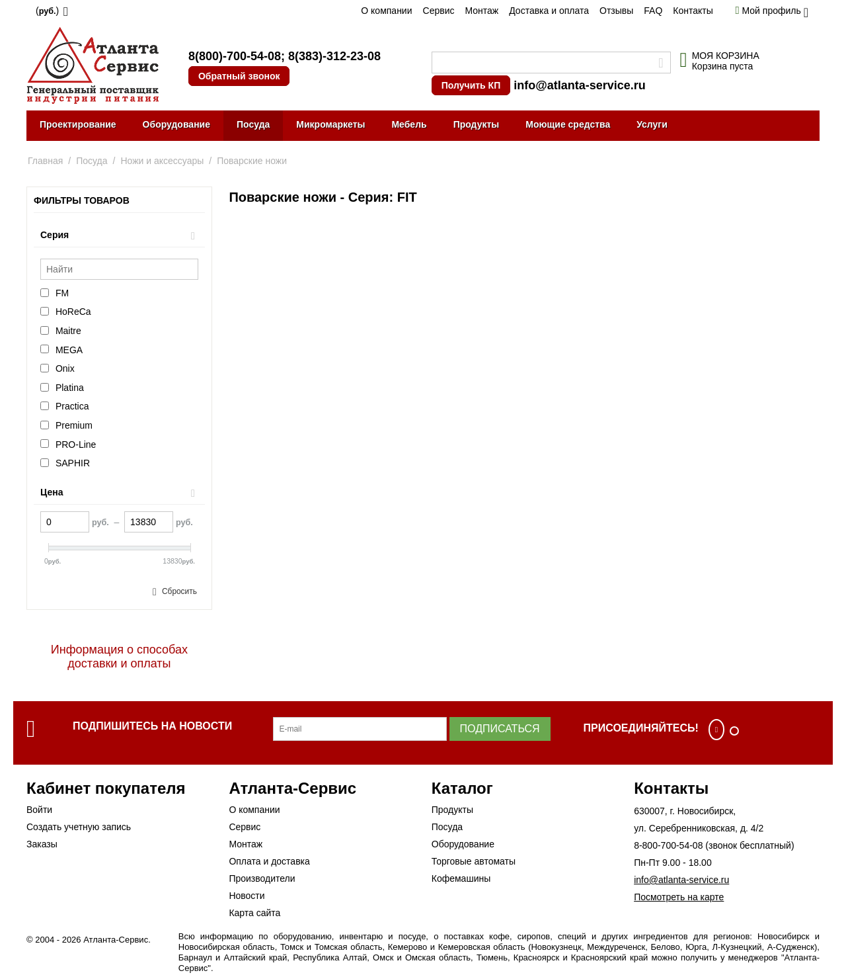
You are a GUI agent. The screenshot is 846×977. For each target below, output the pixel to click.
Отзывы (616, 10)
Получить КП (471, 85)
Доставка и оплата (549, 10)
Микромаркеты (330, 124)
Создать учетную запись (78, 827)
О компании (386, 10)
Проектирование (78, 124)
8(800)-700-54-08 (234, 56)
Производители (262, 878)
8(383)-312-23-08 (334, 56)
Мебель (408, 124)
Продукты (476, 124)
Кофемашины (461, 878)
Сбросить (179, 591)
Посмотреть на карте (679, 897)
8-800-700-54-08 (668, 845)
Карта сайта (254, 913)
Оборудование (176, 124)
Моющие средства (567, 124)
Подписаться (500, 728)
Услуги (652, 124)
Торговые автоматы (474, 861)
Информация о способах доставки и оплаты (119, 656)
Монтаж (481, 10)
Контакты (692, 10)
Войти (39, 809)
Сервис (439, 10)
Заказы (42, 844)
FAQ (653, 10)
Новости (246, 895)
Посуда (253, 124)
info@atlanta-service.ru (580, 85)
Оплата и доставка (269, 861)
